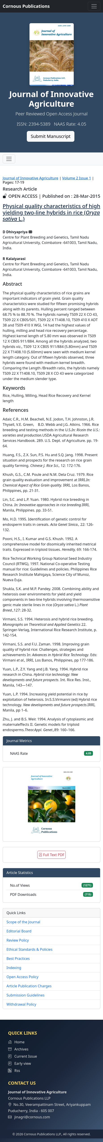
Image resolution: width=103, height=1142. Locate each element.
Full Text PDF (51, 854)
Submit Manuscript (50, 136)
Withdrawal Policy (21, 1004)
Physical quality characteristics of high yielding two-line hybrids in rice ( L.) (51, 212)
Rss (14, 1070)
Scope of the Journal (23, 921)
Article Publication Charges (29, 986)
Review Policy (17, 940)
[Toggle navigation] (94, 6)
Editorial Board (19, 931)
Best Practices (18, 958)
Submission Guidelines (25, 995)
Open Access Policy (22, 976)
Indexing (13, 967)
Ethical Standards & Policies (29, 949)
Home (16, 1042)
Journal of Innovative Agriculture (30, 178)
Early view (19, 1063)
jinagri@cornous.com (32, 1117)
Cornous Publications (26, 6)
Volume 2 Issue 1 (76, 178)
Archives (18, 1049)
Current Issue (22, 1056)
